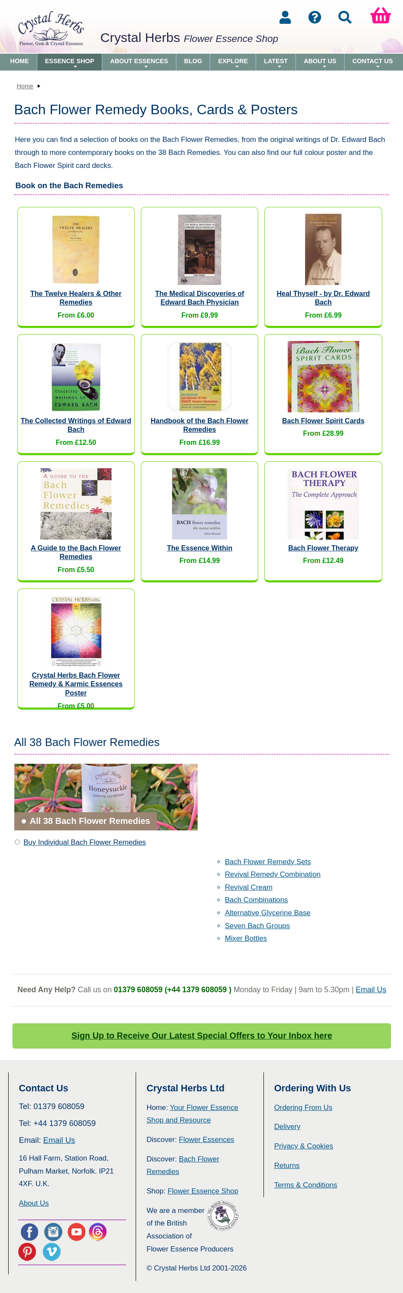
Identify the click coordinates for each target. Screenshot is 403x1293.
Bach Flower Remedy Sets (268, 862)
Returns (287, 1165)
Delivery (287, 1127)
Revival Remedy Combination (273, 874)
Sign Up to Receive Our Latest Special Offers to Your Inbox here (202, 1035)
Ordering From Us (303, 1107)
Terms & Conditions (306, 1185)
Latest (276, 64)
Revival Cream (249, 887)
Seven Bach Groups (257, 926)
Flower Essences (206, 1139)
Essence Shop (69, 64)
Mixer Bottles (246, 938)
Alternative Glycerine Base (268, 913)
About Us (320, 64)
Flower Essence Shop (203, 1191)
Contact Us (372, 64)
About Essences (139, 64)
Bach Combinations (256, 900)
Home (19, 61)
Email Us (371, 989)
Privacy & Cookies (303, 1146)
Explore (233, 64)
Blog (193, 61)
